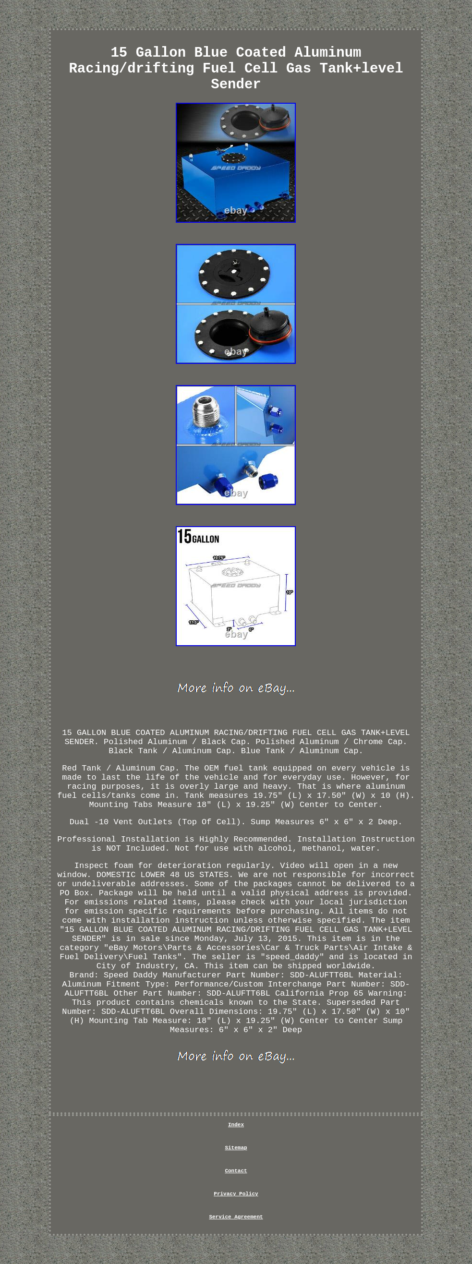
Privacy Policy (236, 1194)
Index (236, 1125)
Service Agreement (236, 1217)
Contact (236, 1171)
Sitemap (236, 1148)
